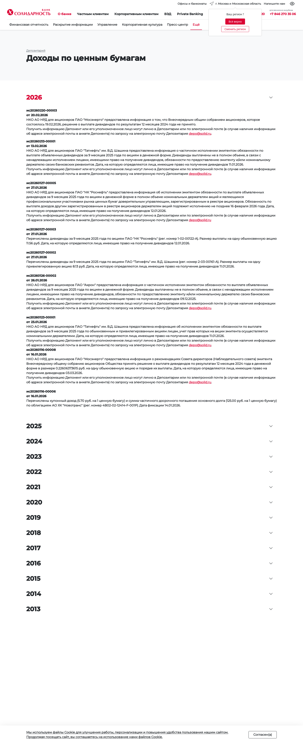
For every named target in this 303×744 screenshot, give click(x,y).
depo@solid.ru (200, 133)
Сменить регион (235, 29)
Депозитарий (35, 50)
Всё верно (235, 21)
